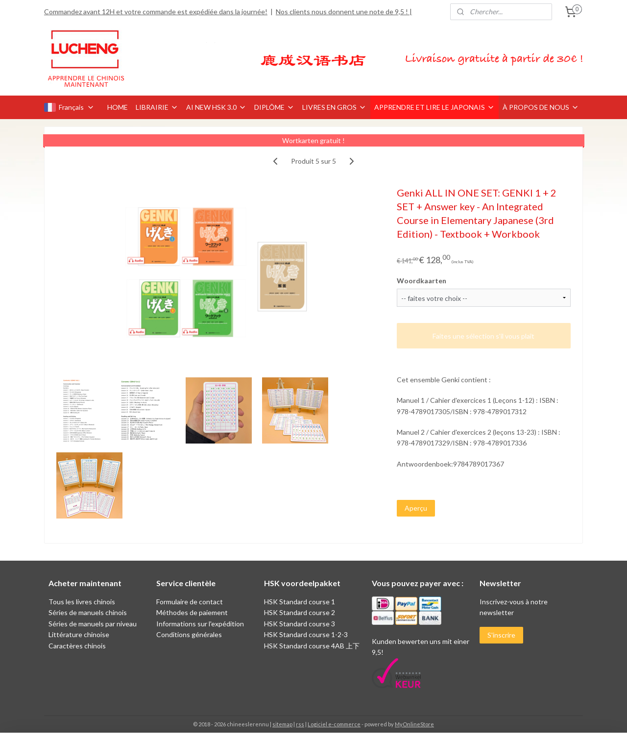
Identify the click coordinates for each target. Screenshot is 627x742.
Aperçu (416, 508)
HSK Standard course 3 (299, 623)
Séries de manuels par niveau (92, 623)
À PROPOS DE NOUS (541, 107)
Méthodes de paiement (192, 612)
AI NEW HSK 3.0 (216, 107)
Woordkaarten (421, 280)
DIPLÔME (274, 107)
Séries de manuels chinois (87, 612)
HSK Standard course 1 (300, 601)
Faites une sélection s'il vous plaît (484, 336)
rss (300, 724)
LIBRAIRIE (157, 107)
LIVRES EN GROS (334, 107)
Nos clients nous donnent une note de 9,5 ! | (344, 11)
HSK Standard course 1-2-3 (306, 634)
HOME (117, 107)
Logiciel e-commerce (334, 724)
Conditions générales (189, 634)
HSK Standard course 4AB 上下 (312, 646)
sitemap (282, 724)
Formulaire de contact (189, 601)
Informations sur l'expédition (200, 623)
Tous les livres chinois (81, 601)
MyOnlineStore (414, 724)
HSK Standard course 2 (300, 612)
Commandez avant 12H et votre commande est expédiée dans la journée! (155, 11)
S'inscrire (501, 635)
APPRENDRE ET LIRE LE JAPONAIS (434, 107)
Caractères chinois (77, 646)
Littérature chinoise (78, 634)
